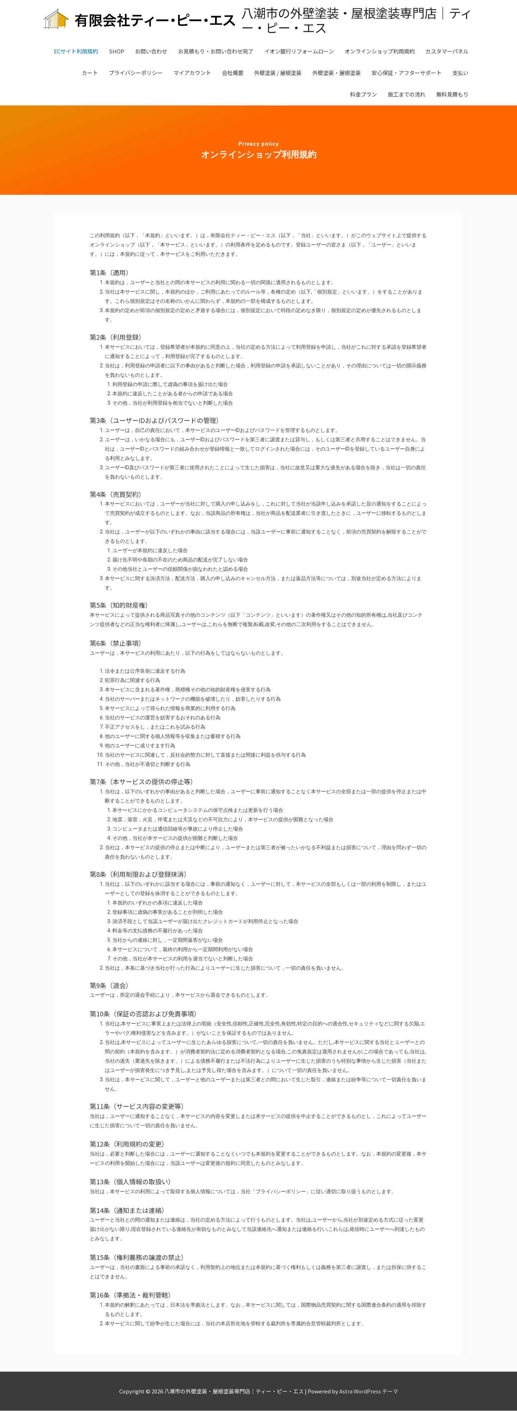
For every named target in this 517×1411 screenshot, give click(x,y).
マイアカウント (192, 73)
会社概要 (232, 73)
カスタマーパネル (447, 51)
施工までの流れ (406, 94)
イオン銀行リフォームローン (299, 51)
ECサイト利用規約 (76, 51)
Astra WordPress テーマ (368, 1391)
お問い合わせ (151, 51)
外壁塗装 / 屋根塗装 (278, 73)
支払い (460, 73)
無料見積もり (452, 94)
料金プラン (363, 94)
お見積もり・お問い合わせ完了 (215, 51)
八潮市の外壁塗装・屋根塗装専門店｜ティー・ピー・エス (351, 20)
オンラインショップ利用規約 (380, 51)
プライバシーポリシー (136, 73)
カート (90, 73)
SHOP (116, 51)
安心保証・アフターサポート (407, 73)
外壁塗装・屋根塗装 (336, 73)
